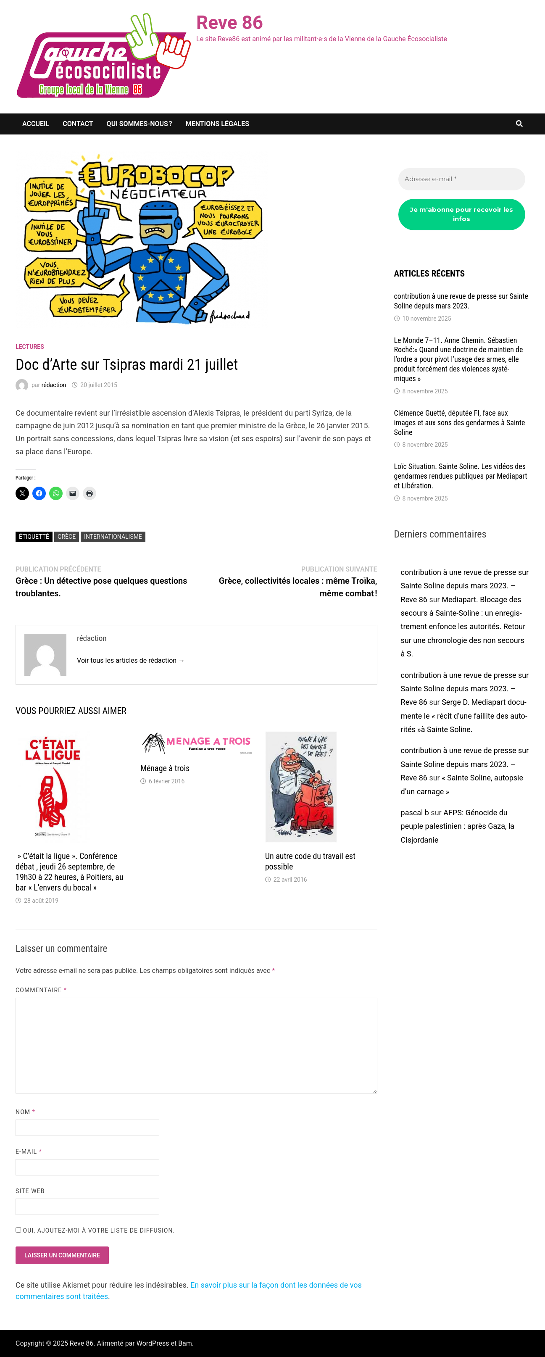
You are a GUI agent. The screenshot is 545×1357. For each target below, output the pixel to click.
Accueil (35, 124)
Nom (25, 1112)
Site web (30, 1191)
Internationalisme (113, 536)
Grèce (67, 536)
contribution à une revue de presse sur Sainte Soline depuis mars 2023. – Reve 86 (465, 586)
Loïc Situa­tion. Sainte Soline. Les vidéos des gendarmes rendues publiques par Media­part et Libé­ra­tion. (460, 476)
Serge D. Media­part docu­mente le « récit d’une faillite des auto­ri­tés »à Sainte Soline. (464, 716)
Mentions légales (217, 124)
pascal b (415, 812)
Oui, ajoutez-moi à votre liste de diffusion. (95, 1230)
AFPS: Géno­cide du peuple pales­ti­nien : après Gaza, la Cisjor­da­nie (458, 826)
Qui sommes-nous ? (139, 124)
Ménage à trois (165, 768)
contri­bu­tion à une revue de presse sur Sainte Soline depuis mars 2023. (461, 301)
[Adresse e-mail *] (461, 179)
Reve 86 (229, 23)
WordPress (153, 1343)
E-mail (29, 1151)
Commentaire (41, 990)
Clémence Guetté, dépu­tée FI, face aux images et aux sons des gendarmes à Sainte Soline (459, 422)
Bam (185, 1343)
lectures (30, 346)
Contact (78, 124)
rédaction (54, 385)
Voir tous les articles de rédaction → (131, 660)
